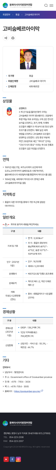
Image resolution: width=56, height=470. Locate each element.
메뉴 (51, 5)
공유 (6, 38)
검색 (46, 5)
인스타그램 (18, 459)
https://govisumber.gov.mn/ (27, 391)
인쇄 (13, 38)
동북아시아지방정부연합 (17, 5)
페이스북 (12, 459)
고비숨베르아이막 (32, 14)
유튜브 (6, 459)
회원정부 (6, 14)
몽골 (17, 14)
